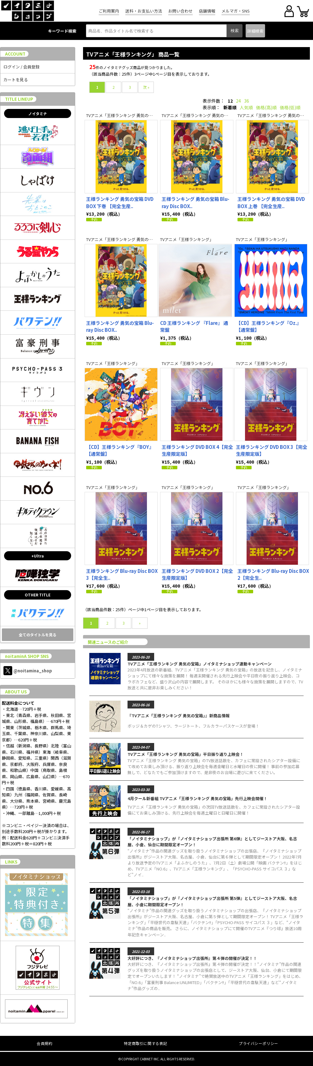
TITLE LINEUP (19, 99)
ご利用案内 (109, 11)
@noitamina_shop (27, 670)
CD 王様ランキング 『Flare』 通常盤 (194, 326)
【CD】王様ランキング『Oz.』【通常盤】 (268, 326)
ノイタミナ (37, 113)
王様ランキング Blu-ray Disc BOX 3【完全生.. (122, 573)
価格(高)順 (266, 107)
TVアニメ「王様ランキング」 (186, 239)
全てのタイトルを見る (37, 634)
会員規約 (44, 1043)
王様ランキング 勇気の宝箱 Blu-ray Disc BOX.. (195, 202)
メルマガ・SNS (236, 11)
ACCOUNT (15, 54)
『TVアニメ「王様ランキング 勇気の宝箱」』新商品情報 (179, 714)
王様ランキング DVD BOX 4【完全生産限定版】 (197, 450)
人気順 (246, 107)
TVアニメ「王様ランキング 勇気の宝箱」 (123, 115)
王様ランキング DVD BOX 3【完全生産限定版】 (271, 450)
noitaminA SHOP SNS (27, 656)
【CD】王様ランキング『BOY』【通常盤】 (120, 450)
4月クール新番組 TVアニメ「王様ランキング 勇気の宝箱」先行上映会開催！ (198, 797)
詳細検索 (255, 31)
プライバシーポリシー (258, 1043)
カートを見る (15, 80)
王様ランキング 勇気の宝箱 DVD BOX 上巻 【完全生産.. (271, 202)
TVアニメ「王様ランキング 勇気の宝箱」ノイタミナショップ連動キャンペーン (200, 662)
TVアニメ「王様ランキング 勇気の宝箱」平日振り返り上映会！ (186, 753)
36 (246, 101)
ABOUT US (16, 692)
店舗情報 (207, 11)
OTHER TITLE (37, 594)
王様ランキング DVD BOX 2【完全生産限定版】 (197, 573)
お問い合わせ (180, 11)
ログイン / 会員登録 (21, 67)
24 (238, 101)
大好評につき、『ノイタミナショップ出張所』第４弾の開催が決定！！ (192, 957)
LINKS (11, 862)
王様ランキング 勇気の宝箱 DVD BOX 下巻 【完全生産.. (120, 202)
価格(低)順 (290, 107)
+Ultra (37, 555)
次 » (146, 87)
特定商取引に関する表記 (145, 1043)
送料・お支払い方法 (143, 11)
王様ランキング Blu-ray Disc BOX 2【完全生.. (273, 573)
